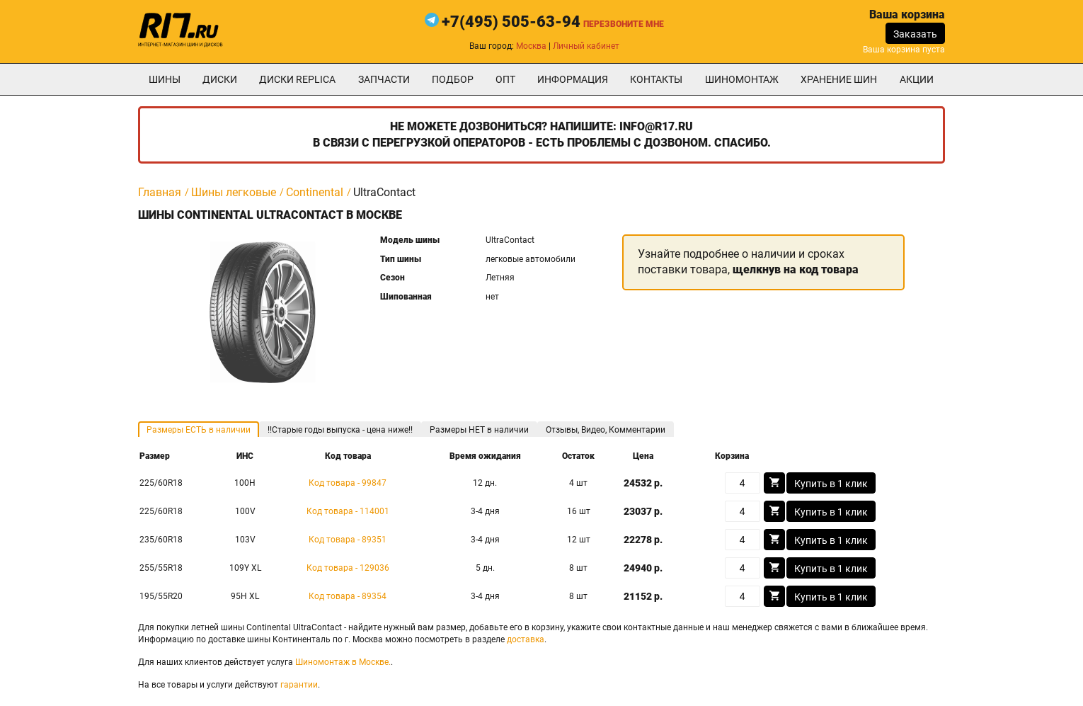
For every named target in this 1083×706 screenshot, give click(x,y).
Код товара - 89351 (347, 540)
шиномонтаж (742, 79)
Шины (164, 79)
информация (572, 79)
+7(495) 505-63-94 (511, 21)
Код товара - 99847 (347, 483)
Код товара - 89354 (347, 596)
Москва (531, 46)
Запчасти (384, 79)
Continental (314, 192)
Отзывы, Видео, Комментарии (605, 430)
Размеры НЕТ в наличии (479, 430)
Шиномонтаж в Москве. (343, 662)
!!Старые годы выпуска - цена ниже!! (340, 430)
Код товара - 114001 (347, 511)
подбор (453, 79)
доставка (525, 639)
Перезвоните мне (623, 24)
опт (505, 79)
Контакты (656, 79)
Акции (917, 79)
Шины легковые (233, 192)
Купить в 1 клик (831, 483)
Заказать (915, 34)
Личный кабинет (586, 46)
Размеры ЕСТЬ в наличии (199, 430)
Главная (159, 192)
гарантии (299, 685)
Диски (219, 79)
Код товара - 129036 (347, 568)
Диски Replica (297, 79)
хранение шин (839, 79)
